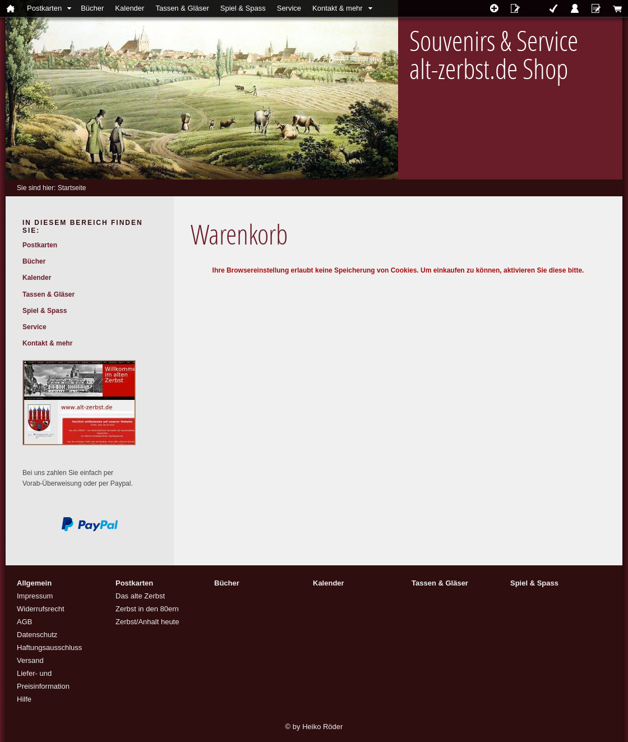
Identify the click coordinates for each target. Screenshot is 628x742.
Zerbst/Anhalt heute (147, 621)
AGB (24, 621)
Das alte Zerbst (140, 596)
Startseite (72, 188)
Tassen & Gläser (182, 8)
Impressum (35, 596)
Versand (30, 660)
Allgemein (34, 583)
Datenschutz (37, 634)
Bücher (92, 8)
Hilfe (24, 699)
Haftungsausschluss (49, 647)
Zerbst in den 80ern (147, 609)
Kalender (129, 8)
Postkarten (44, 8)
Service (289, 8)
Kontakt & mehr (337, 8)
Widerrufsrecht (40, 609)
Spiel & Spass (243, 8)
